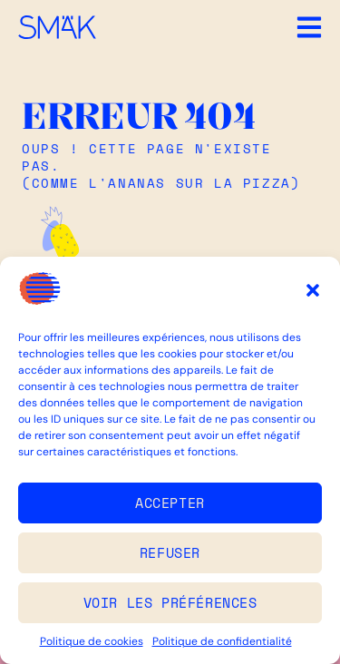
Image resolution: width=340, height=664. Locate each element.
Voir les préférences (170, 602)
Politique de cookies (91, 641)
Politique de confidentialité (222, 641)
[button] (313, 290)
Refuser (170, 552)
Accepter (170, 503)
